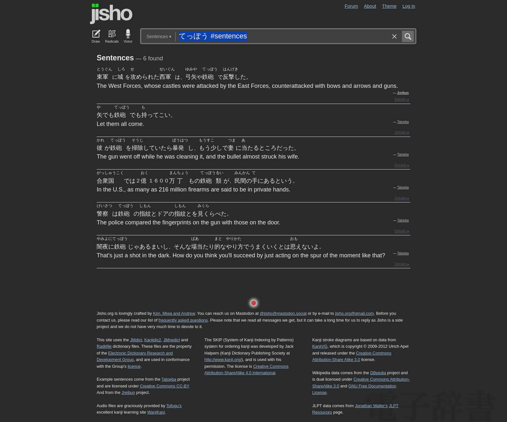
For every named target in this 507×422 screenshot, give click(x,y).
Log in (409, 6)
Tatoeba (403, 122)
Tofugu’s (173, 405)
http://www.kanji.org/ (223, 359)
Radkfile (104, 346)
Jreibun (403, 93)
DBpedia (378, 372)
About (370, 6)
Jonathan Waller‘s (371, 405)
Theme (389, 6)
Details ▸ (401, 99)
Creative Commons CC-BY (164, 386)
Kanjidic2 (152, 339)
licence (134, 366)
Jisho (111, 14)
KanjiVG (320, 346)
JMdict (136, 339)
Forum (351, 6)
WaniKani (156, 412)
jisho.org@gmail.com (354, 313)
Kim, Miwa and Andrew (174, 313)
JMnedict (171, 339)
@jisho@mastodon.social (283, 313)
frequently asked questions (183, 320)
